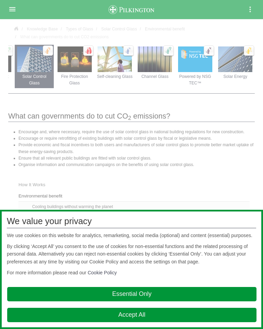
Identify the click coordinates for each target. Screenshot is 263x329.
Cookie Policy (102, 272)
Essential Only (131, 293)
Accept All (131, 314)
